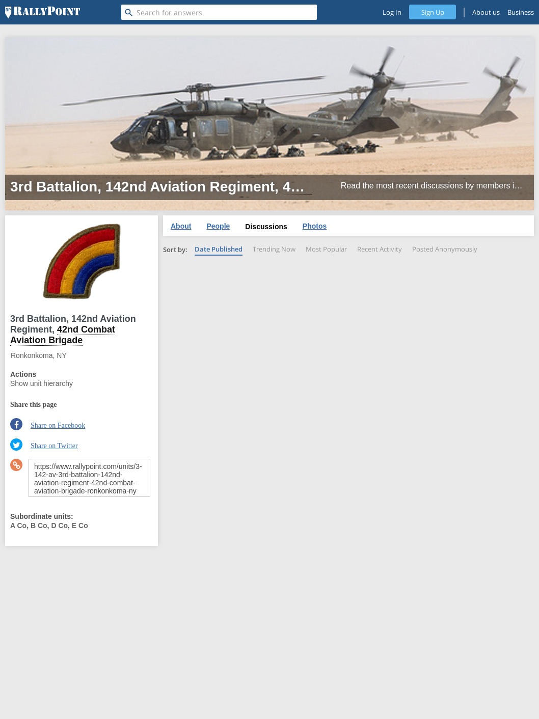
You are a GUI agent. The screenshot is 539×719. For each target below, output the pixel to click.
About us (486, 12)
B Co (39, 525)
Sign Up (432, 12)
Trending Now (274, 249)
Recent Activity (379, 249)
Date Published (218, 249)
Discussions (266, 227)
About (181, 226)
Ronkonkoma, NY (39, 355)
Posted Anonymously (444, 249)
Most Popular (326, 249)
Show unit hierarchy (41, 383)
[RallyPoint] (42, 12)
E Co (80, 525)
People (218, 226)
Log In (392, 12)
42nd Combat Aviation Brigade (62, 334)
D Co (59, 525)
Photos (315, 226)
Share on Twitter (54, 446)
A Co (18, 525)
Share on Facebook (58, 425)
